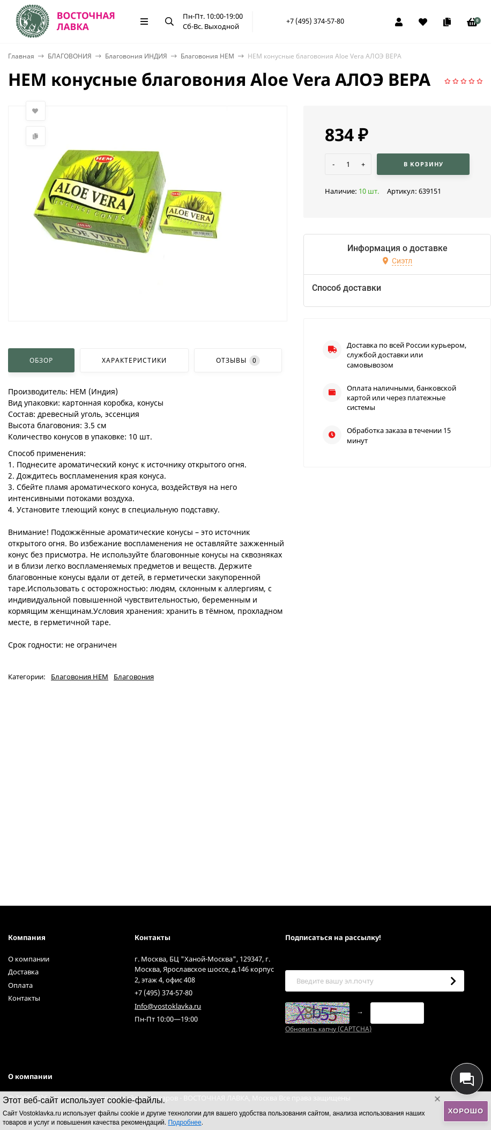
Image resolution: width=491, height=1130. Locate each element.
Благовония (134, 676)
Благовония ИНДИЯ (136, 56)
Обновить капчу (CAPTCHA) (328, 1028)
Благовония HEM (207, 56)
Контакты (24, 998)
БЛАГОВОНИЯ (70, 56)
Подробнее (184, 1122)
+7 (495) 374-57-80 (315, 21)
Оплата (20, 985)
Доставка (23, 972)
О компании (28, 959)
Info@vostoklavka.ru (168, 1006)
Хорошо (465, 1111)
